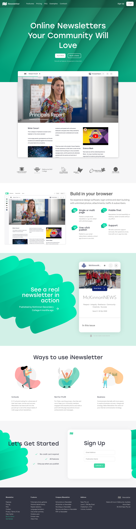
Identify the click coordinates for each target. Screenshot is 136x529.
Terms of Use (15, 511)
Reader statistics (36, 507)
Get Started (9, 519)
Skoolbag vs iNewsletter (63, 507)
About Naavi (126, 504)
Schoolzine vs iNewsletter (64, 502)
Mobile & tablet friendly (38, 504)
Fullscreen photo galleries (39, 502)
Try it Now (60, 55)
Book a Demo (74, 55)
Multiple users (35, 514)
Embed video (35, 516)
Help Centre (9, 514)
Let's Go (99, 466)
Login (130, 4)
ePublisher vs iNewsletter (63, 504)
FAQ (45, 4)
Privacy (8, 511)
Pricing (39, 4)
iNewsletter (124, 497)
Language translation (37, 509)
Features (30, 4)
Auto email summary (37, 511)
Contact (63, 4)
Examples (54, 4)
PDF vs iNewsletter (61, 511)
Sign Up (121, 4)
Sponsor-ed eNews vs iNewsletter (66, 509)
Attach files (34, 519)
